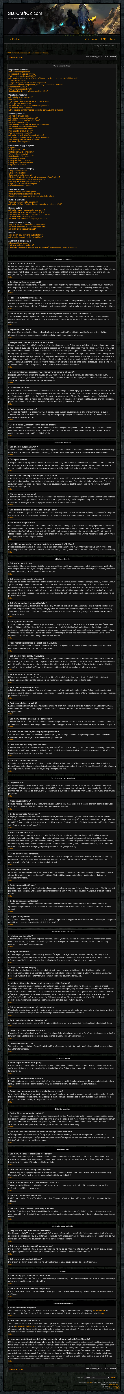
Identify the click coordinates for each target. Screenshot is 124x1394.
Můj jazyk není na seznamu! (19, 103)
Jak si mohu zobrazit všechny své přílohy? (25, 237)
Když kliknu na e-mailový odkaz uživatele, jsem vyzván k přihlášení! (35, 110)
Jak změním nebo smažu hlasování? (23, 127)
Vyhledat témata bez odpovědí (18, 53)
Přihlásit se (14, 39)
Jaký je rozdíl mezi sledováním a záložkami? (26, 225)
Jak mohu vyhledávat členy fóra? (21, 216)
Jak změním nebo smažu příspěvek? (23, 118)
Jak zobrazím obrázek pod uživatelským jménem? (28, 106)
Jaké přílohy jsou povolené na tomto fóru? (25, 235)
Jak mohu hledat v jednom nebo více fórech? (26, 210)
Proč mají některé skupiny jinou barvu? (24, 181)
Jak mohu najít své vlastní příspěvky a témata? (27, 219)
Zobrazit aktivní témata (39, 53)
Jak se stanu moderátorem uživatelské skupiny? (27, 179)
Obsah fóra (17, 57)
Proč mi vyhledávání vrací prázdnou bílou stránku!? (29, 214)
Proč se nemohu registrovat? (20, 89)
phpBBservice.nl (113, 1386)
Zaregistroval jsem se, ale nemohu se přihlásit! (27, 82)
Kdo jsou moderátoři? (17, 173)
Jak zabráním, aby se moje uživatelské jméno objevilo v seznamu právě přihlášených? (43, 78)
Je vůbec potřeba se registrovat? (21, 74)
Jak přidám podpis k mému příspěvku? (24, 120)
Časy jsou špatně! (15, 99)
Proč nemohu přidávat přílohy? (20, 131)
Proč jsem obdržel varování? (20, 133)
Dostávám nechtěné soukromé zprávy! (24, 194)
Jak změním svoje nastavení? (20, 97)
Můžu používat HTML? (17, 150)
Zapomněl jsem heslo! (17, 80)
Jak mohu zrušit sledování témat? (22, 229)
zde (102, 1313)
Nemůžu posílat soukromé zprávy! (22, 192)
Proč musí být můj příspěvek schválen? (24, 139)
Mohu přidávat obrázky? (18, 154)
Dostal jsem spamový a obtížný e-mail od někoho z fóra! (31, 196)
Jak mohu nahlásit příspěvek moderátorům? (26, 135)
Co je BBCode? (14, 148)
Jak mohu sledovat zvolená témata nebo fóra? (27, 227)
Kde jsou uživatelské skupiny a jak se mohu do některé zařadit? (34, 177)
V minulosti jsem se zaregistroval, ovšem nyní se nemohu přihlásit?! (35, 85)
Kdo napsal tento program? (19, 243)
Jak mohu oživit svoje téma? (19, 142)
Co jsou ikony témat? (17, 165)
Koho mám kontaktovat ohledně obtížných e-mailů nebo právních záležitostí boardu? (42, 247)
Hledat (112, 39)
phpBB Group (99, 1310)
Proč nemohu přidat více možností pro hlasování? (28, 124)
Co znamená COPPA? (17, 87)
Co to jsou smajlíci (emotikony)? (21, 152)
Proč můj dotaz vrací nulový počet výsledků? (26, 212)
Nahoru (10, 277)
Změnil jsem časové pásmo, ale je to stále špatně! (28, 101)
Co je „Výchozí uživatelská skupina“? (23, 184)
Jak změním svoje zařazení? (20, 108)
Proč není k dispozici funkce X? (21, 245)
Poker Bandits (113, 1384)
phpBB (89, 1383)
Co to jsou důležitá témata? (19, 160)
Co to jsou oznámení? (17, 158)
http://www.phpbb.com (25, 1326)
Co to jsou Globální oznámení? (21, 156)
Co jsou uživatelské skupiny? (20, 175)
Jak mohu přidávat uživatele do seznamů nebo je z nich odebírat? (35, 204)
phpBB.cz (117, 1388)
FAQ (103, 39)
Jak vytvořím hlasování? (18, 122)
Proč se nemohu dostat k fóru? (20, 129)
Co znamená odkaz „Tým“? (19, 186)
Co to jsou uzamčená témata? (20, 163)
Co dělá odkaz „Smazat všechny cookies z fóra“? (28, 91)
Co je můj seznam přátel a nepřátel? (23, 202)
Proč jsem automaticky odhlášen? (22, 76)
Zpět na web (92, 39)
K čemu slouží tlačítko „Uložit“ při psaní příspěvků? (29, 137)
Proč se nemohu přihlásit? (19, 72)
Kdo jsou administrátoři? (18, 171)
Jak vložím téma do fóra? (18, 116)
